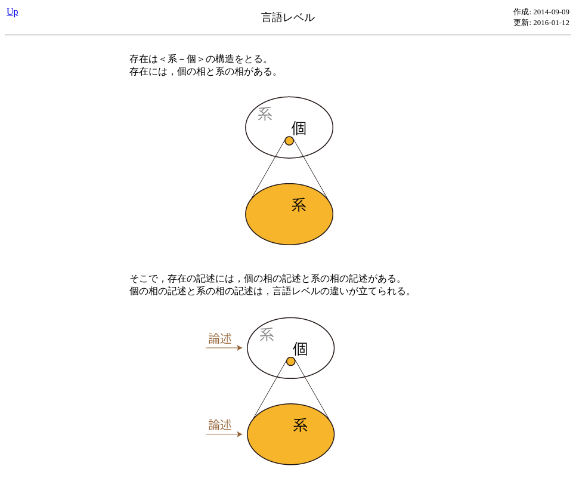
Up (12, 12)
